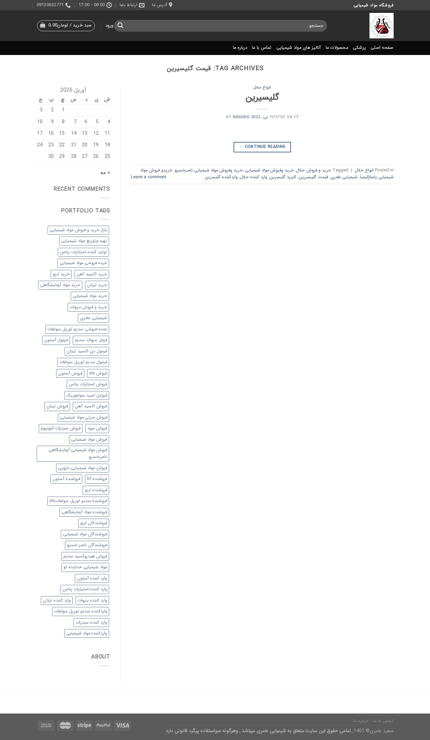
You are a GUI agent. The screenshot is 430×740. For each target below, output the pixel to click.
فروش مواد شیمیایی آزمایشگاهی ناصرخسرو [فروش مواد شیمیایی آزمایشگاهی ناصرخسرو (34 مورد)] (78, 453)
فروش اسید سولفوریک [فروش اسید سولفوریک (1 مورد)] (86, 395)
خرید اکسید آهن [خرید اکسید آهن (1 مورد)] (91, 274)
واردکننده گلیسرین (221, 177)
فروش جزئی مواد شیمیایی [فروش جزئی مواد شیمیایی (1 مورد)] (83, 417)
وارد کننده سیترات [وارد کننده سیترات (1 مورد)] (91, 622)
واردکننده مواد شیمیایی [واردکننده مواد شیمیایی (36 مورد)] (86, 633)
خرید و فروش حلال (313, 170)
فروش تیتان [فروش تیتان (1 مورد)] (57, 406)
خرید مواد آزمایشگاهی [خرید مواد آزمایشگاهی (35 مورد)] (60, 285)
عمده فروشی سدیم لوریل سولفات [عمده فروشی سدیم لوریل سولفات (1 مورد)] (77, 329)
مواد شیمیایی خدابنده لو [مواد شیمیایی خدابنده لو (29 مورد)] (85, 567)
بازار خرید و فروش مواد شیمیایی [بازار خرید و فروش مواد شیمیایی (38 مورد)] (78, 230)
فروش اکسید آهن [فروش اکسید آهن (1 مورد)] (91, 406)
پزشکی (359, 47)
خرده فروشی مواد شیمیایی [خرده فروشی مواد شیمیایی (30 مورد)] (83, 263)
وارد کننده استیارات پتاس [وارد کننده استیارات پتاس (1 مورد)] (85, 589)
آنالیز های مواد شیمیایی (298, 47)
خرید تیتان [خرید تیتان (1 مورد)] (97, 285)
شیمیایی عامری (344, 177)
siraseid (241, 117)
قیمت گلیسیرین (313, 177)
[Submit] (120, 26)
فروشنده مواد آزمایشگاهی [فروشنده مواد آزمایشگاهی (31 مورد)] (84, 512)
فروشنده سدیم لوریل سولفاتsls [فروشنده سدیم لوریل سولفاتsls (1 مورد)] (78, 501)
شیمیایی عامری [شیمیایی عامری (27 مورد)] (93, 318)
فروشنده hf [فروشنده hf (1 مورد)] (97, 479)
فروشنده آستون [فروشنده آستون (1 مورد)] (66, 479)
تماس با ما (262, 47)
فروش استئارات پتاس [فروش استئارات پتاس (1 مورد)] (88, 384)
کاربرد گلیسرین (283, 177)
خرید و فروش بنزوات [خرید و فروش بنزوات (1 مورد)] (88, 307)
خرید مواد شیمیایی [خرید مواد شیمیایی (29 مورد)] (90, 296)
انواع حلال (262, 88)
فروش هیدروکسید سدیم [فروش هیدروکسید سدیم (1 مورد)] (85, 556)
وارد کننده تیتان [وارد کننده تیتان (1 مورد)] (57, 600)
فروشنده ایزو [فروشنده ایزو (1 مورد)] (96, 490)
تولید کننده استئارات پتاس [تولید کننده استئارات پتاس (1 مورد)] (83, 252)
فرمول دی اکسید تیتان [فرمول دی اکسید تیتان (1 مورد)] (87, 351)
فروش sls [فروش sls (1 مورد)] (98, 373)
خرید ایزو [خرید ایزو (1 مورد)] (61, 274)
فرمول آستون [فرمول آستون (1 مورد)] (56, 340)
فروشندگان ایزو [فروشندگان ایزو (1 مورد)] (93, 523)
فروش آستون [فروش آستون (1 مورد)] (70, 373)
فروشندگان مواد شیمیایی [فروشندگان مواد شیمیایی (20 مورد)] (85, 534)
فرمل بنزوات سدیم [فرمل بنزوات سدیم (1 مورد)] (91, 340)
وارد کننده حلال (253, 177)
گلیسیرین (262, 97)
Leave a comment (148, 177)
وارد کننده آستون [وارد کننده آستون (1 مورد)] (92, 578)
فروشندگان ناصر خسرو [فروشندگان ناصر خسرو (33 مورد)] (87, 545)
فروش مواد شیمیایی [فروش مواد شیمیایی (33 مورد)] (89, 439)
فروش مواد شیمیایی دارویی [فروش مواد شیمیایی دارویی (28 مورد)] (82, 468)
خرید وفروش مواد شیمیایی (269, 170)
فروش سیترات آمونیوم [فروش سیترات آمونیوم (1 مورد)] (61, 428)
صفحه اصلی (382, 47)
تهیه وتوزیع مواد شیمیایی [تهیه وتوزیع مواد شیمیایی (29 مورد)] (84, 241)
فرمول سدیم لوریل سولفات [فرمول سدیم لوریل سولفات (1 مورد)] (83, 362)
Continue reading (262, 147)
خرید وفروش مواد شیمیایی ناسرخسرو (209, 170)
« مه (105, 172)
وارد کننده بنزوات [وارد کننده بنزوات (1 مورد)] (92, 600)
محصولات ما (337, 47)
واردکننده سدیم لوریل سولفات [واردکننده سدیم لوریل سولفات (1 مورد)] (80, 611)
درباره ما (240, 47)
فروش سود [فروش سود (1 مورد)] (97, 428)
